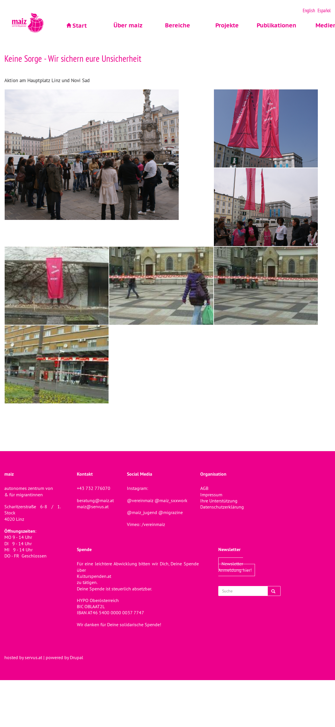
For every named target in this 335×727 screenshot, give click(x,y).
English (309, 10)
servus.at (33, 657)
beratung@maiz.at (95, 500)
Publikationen (276, 25)
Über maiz (128, 25)
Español (324, 10)
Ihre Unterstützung (218, 501)
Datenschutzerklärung (222, 507)
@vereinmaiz (140, 500)
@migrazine (170, 512)
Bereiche (177, 25)
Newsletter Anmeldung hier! (235, 567)
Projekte (227, 25)
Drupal (76, 657)
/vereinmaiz (153, 524)
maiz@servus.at (93, 506)
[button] (109, 154)
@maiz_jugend (142, 512)
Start (79, 25)
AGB (204, 488)
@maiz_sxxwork (171, 500)
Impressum (211, 494)
